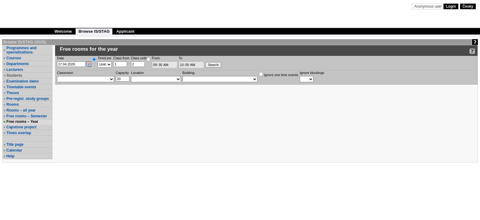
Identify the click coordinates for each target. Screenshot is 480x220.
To (180, 58)
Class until (139, 58)
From (156, 58)
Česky (468, 6)
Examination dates (22, 81)
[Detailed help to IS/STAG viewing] (472, 51)
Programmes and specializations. (21, 50)
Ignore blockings (312, 73)
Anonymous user (428, 6)
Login (451, 6)
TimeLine (104, 58)
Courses (13, 58)
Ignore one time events (278, 74)
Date (60, 58)
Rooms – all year (21, 110)
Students (14, 75)
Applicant (125, 31)
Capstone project (21, 127)
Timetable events (21, 87)
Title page (15, 144)
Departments (17, 64)
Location (137, 73)
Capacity (122, 73)
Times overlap (18, 133)
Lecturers (14, 70)
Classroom (65, 73)
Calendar (14, 150)
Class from (121, 58)
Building (188, 73)
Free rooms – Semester (26, 116)
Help (10, 156)
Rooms (12, 104)
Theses (12, 93)
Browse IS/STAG (94, 31)
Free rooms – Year (22, 121)
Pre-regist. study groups (27, 99)
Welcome (63, 31)
